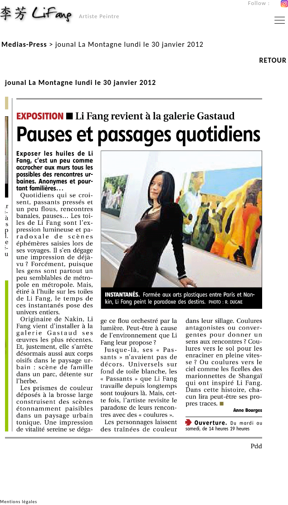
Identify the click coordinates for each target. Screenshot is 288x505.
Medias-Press (24, 44)
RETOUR (273, 60)
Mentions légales (18, 502)
